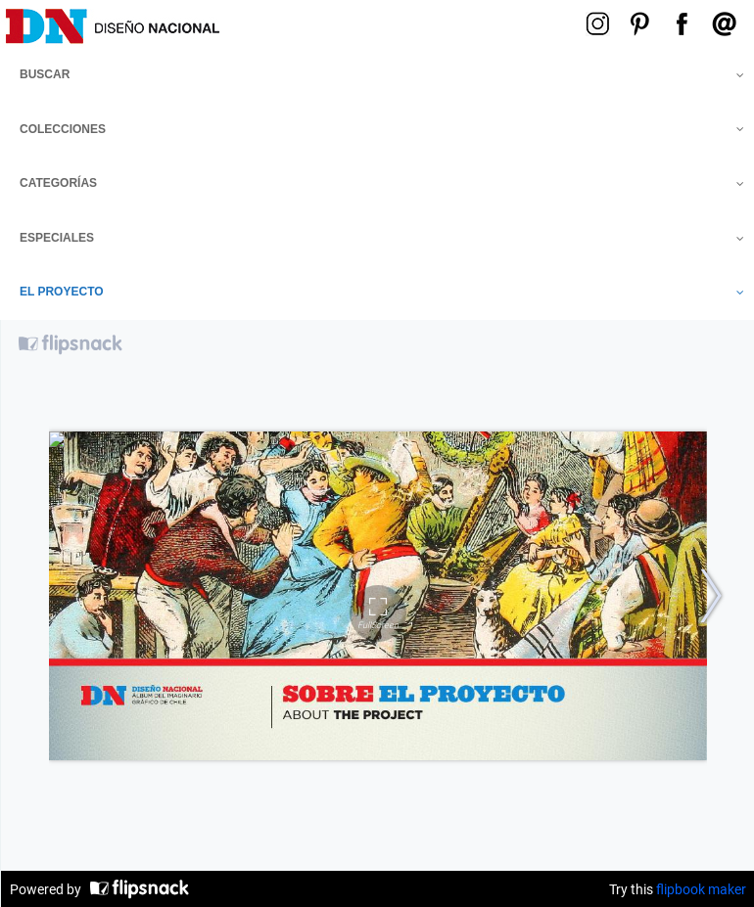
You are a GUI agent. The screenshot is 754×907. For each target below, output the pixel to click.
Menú (433, 21)
